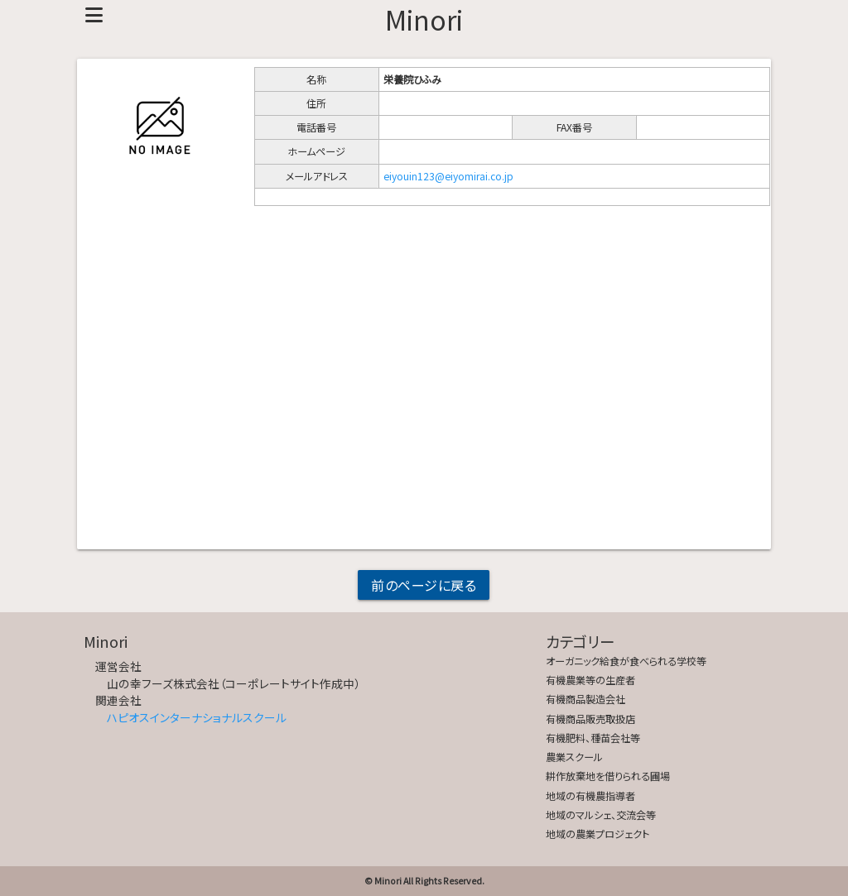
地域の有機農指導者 (590, 795)
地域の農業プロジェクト (597, 834)
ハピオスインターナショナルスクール (197, 717)
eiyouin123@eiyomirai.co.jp (448, 176)
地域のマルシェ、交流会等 (601, 814)
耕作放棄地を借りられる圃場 (608, 776)
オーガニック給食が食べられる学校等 (626, 661)
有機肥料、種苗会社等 (593, 738)
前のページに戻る (423, 585)
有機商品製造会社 (585, 699)
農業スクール (574, 757)
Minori (424, 19)
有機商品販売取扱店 (590, 719)
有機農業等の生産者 (590, 680)
